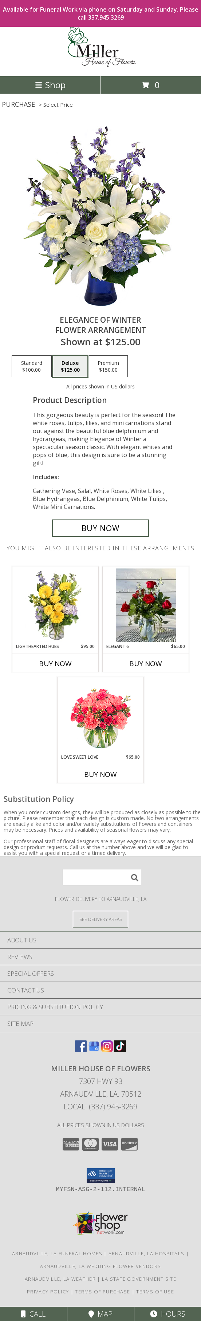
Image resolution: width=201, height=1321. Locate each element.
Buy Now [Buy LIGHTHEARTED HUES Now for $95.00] (55, 663)
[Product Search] (102, 877)
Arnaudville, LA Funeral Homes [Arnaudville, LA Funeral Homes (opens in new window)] (57, 1253)
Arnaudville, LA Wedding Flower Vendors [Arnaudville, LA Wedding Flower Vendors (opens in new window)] (100, 1266)
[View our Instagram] (107, 1049)
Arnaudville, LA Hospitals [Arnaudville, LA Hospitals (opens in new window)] (147, 1253)
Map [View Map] (100, 1314)
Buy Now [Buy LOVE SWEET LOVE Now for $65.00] (100, 774)
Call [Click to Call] (33, 1314)
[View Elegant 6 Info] (145, 605)
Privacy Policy (48, 1291)
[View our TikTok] (120, 1049)
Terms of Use (155, 1291)
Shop (50, 85)
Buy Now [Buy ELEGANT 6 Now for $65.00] (145, 663)
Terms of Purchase (102, 1291)
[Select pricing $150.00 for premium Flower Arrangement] (108, 366)
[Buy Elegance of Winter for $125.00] (100, 528)
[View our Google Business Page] (94, 1049)
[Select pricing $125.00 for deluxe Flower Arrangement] (70, 366)
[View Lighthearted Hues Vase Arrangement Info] (55, 605)
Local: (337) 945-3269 (100, 1107)
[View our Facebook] (81, 1049)
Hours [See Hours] (167, 1314)
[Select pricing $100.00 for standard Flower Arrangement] (31, 366)
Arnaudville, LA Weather (60, 1279)
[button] (101, 1175)
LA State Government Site (139, 1279)
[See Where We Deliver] (100, 919)
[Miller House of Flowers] (100, 65)
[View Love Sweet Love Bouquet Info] (100, 716)
